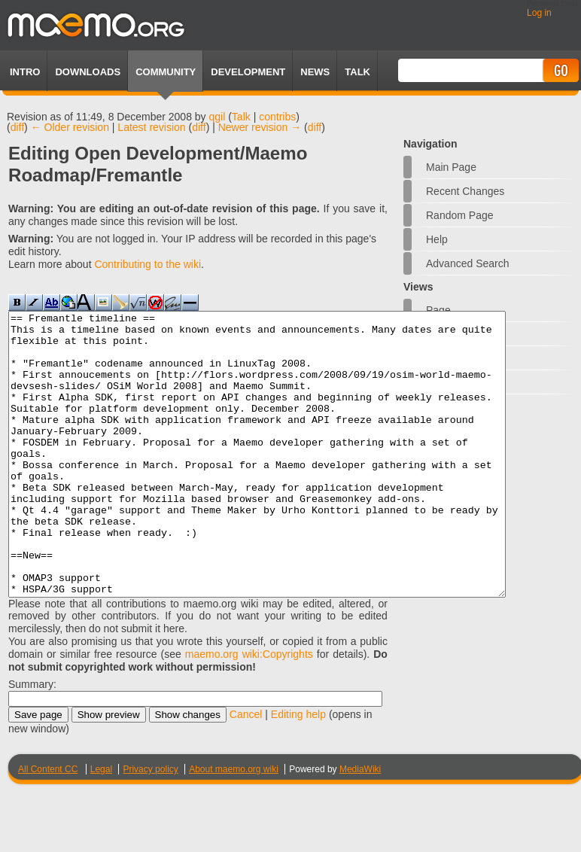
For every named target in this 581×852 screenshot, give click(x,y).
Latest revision (151, 127)
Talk (241, 117)
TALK (357, 72)
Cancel (246, 771)
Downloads (87, 72)
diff (17, 127)
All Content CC (48, 825)
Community (165, 72)
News (315, 72)
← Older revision (70, 127)
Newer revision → (259, 127)
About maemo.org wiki (233, 825)
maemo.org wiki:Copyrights (249, 710)
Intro (25, 72)
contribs (277, 117)
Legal (101, 825)
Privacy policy (150, 825)
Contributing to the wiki (147, 264)
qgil (217, 117)
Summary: (32, 741)
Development (248, 72)
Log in (539, 13)
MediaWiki (360, 825)
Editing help (298, 771)
